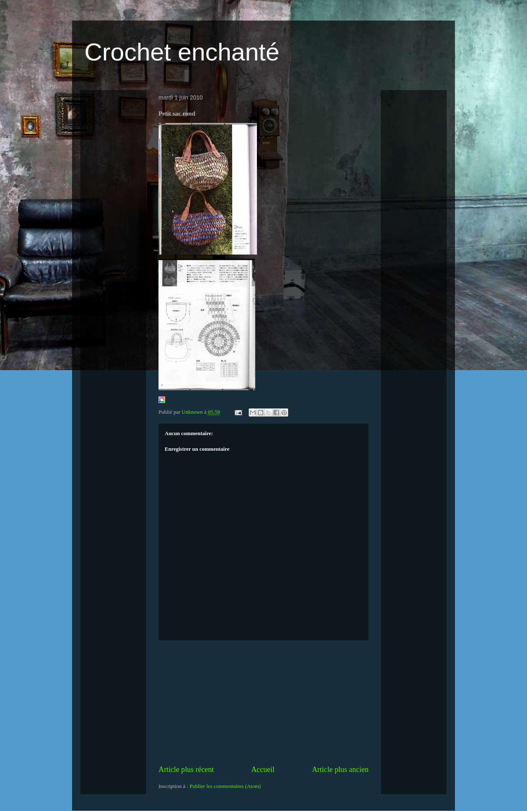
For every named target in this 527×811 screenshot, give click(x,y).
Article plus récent (186, 769)
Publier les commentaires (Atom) (225, 786)
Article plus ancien (340, 769)
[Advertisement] (263, 702)
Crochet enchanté (182, 52)
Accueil (263, 769)
